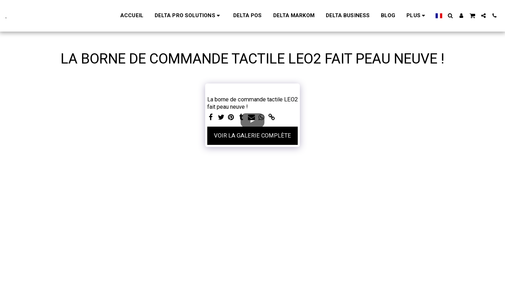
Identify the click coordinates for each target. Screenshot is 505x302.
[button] (450, 15)
